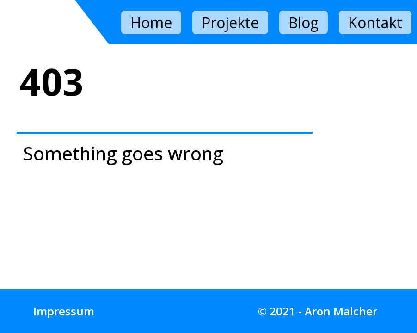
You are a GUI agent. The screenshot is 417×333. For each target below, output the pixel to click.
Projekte (230, 22)
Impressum (63, 311)
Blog (303, 22)
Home (151, 22)
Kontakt (375, 22)
